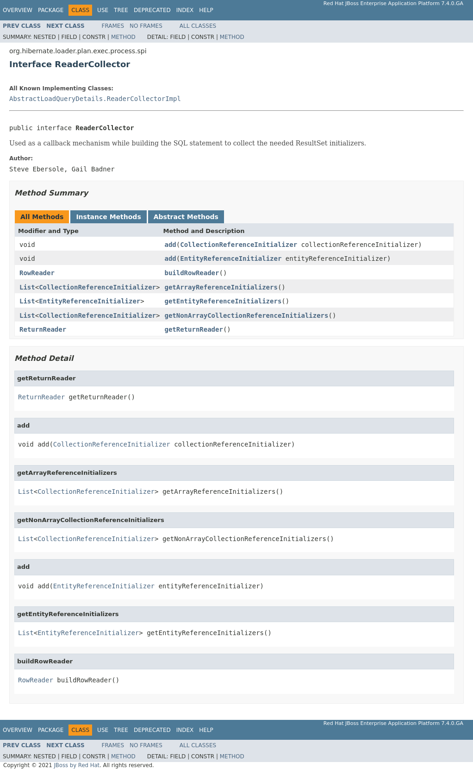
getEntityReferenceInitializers (222, 301)
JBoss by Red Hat (77, 765)
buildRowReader (191, 273)
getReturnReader (193, 329)
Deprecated (152, 10)
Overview (17, 10)
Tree (121, 10)
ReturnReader (42, 329)
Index (185, 10)
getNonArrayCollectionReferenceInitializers (246, 315)
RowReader (37, 273)
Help (206, 10)
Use (102, 10)
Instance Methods (108, 217)
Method (123, 37)
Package (50, 10)
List (27, 287)
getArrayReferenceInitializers (220, 287)
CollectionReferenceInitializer (238, 244)
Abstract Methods (186, 217)
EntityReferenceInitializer (230, 258)
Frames (113, 26)
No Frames (146, 26)
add (170, 244)
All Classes (198, 26)
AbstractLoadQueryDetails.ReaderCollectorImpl (95, 98)
